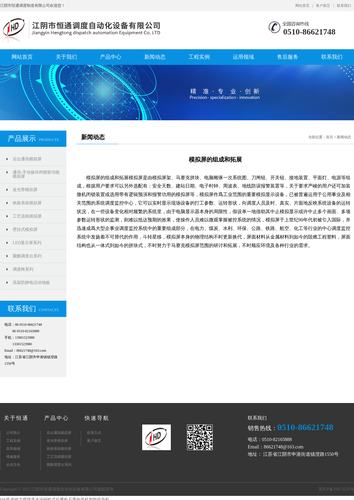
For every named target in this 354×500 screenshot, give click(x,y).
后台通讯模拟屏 (27, 159)
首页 (329, 137)
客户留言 (323, 6)
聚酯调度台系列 (27, 256)
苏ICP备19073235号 (336, 489)
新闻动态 (154, 57)
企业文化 (13, 465)
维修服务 (13, 457)
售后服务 (287, 57)
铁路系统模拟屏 (27, 203)
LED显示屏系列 (27, 243)
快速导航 (97, 418)
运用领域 (243, 57)
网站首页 (302, 6)
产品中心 (110, 57)
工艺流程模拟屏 (27, 216)
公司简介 (13, 433)
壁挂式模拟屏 (25, 229)
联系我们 (344, 6)
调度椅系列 (23, 269)
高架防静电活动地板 (31, 282)
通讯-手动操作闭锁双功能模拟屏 (36, 174)
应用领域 (13, 449)
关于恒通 (16, 418)
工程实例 (199, 57)
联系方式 (94, 433)
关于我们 (66, 57)
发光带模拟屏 (25, 190)
